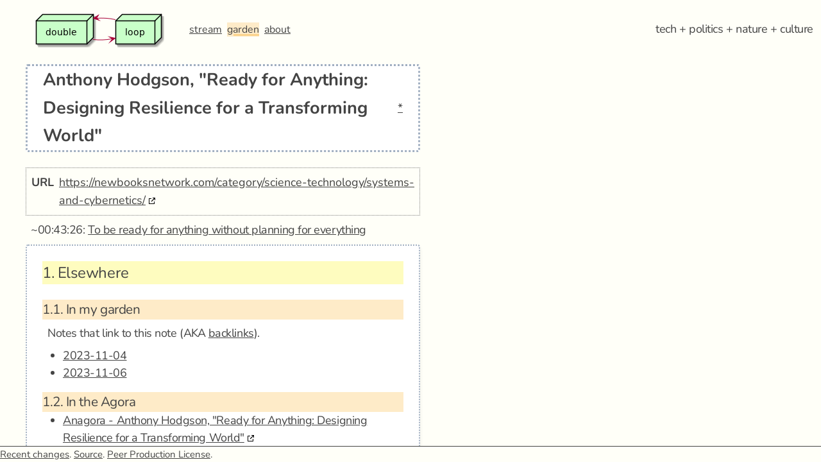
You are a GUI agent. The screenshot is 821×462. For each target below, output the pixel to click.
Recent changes (34, 454)
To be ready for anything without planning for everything (227, 229)
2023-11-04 (95, 355)
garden (243, 29)
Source (88, 454)
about (277, 29)
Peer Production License (158, 454)
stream (205, 29)
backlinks (231, 333)
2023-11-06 (95, 373)
